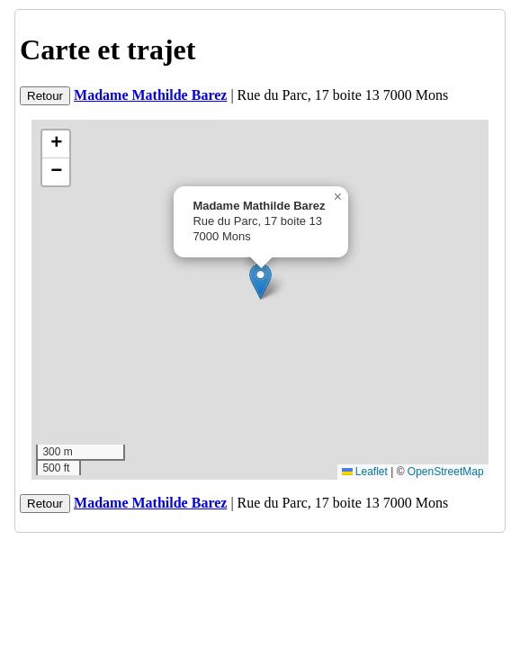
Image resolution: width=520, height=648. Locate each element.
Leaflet (365, 471)
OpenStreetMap (446, 471)
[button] (260, 281)
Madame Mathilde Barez (150, 95)
